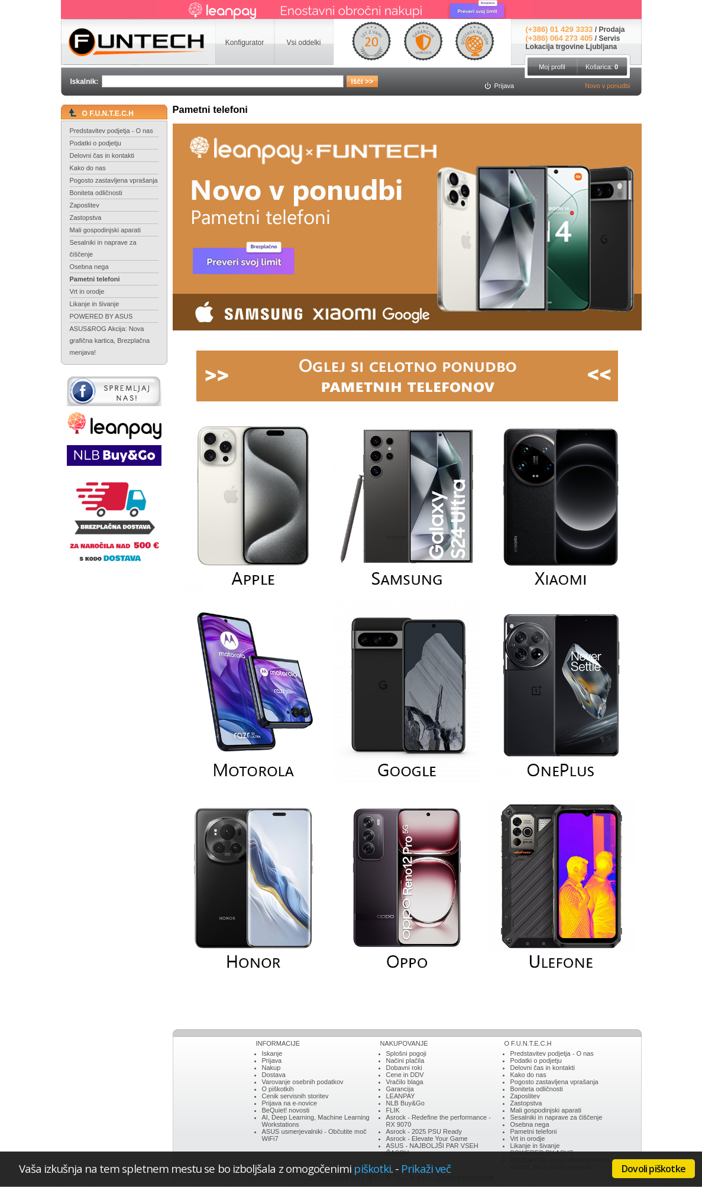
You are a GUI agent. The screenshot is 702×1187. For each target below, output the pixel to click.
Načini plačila (405, 1060)
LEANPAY (400, 1096)
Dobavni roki (404, 1067)
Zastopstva (86, 217)
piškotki (372, 1168)
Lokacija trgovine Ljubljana (571, 47)
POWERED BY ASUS (101, 316)
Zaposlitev (84, 205)
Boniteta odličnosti (96, 192)
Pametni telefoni (95, 279)
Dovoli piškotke (653, 1168)
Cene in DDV (405, 1074)
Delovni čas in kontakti (102, 155)
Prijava (272, 1060)
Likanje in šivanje (94, 303)
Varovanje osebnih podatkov (303, 1081)
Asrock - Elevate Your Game (427, 1138)
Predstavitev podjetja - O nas (111, 130)
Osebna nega (89, 266)
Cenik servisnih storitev (295, 1096)
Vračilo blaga (404, 1081)
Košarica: (601, 66)
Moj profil (552, 66)
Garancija (400, 1088)
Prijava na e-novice (290, 1103)
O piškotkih (278, 1088)
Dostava (274, 1074)
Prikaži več (426, 1168)
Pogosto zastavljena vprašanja (114, 180)
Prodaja (612, 29)
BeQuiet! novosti (286, 1110)
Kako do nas (88, 167)
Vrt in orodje (87, 291)
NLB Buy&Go (405, 1103)
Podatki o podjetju (95, 143)
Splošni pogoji (406, 1053)
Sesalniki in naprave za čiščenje (103, 248)
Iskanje (272, 1053)
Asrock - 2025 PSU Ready (424, 1131)
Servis (609, 38)
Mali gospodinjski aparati (105, 229)
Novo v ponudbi (607, 85)
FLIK (393, 1110)
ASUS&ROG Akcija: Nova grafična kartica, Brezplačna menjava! (110, 340)
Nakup (271, 1067)
